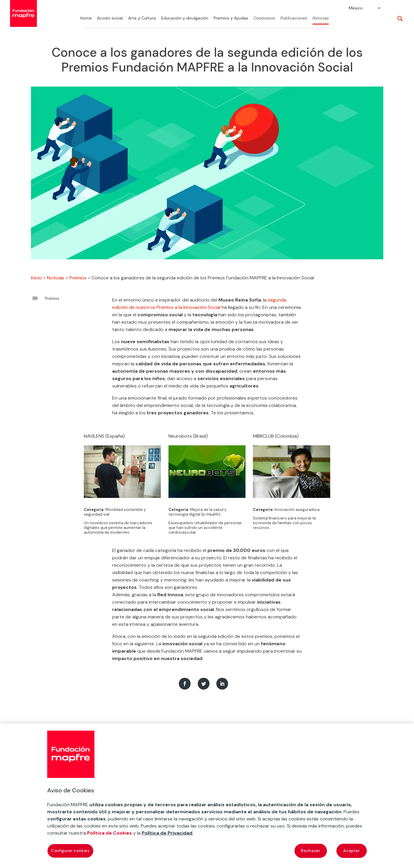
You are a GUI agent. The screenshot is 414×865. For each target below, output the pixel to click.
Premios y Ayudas (231, 18)
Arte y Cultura (142, 18)
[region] (207, 794)
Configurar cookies (70, 850)
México (356, 8)
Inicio (36, 278)
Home (86, 18)
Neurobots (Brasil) (188, 436)
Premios (77, 278)
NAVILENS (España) (104, 436)
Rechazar (310, 850)
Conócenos (264, 18)
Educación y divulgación (184, 18)
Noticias (320, 18)
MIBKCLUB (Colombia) (276, 436)
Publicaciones (293, 18)
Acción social (110, 18)
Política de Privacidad (167, 833)
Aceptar (351, 850)
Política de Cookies (109, 833)
